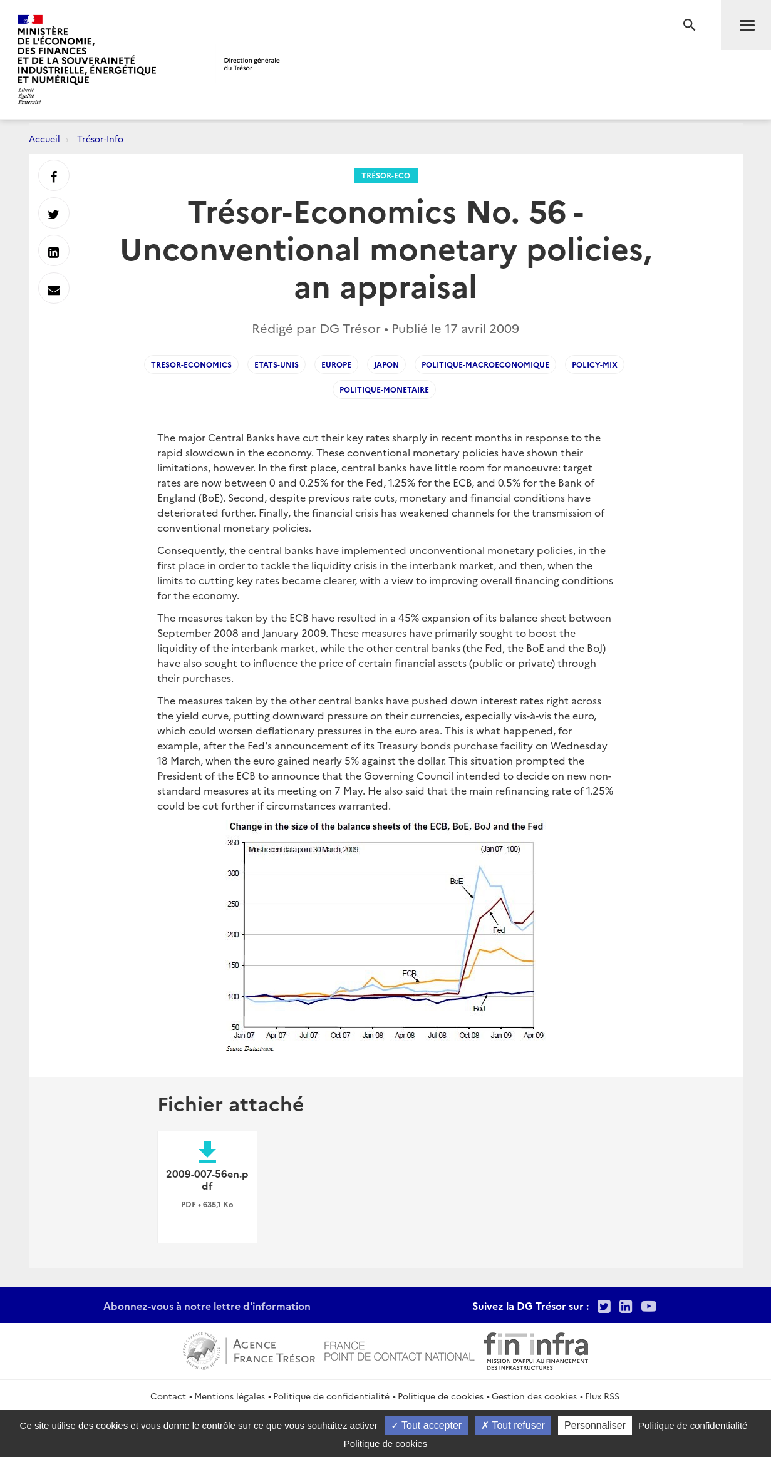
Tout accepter (426, 1425)
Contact (168, 1395)
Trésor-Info (100, 138)
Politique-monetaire (384, 389)
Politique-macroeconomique (485, 364)
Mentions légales (229, 1395)
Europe (336, 364)
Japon (386, 364)
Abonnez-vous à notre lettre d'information (207, 1305)
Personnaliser (595, 1425)
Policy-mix (595, 364)
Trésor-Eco (385, 175)
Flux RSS (602, 1395)
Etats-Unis (276, 364)
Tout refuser (513, 1425)
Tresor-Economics (191, 364)
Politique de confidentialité (331, 1395)
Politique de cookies (441, 1395)
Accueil (44, 138)
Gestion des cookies (534, 1395)
